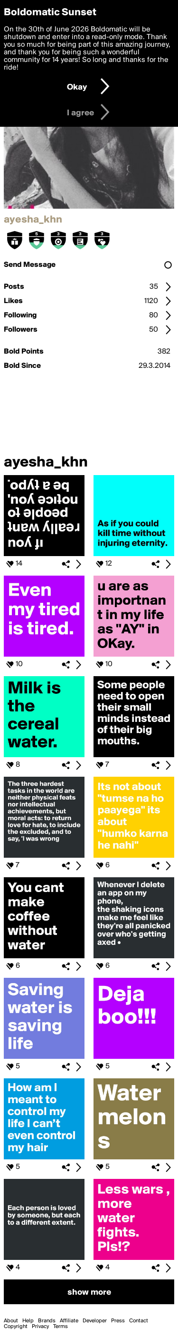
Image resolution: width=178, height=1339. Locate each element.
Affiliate (69, 1321)
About (11, 1321)
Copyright (16, 1326)
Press (118, 1321)
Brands (47, 1321)
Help (28, 1321)
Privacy (40, 1326)
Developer (95, 1321)
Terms (60, 1326)
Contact (138, 1321)
